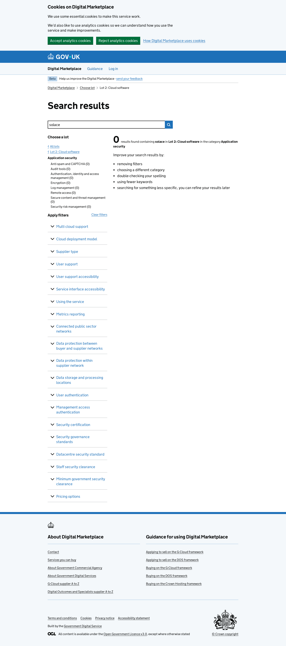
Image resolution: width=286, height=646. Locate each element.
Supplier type (67, 251)
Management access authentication (73, 409)
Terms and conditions (62, 618)
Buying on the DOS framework (166, 576)
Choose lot (87, 88)
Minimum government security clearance (80, 481)
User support (67, 264)
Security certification (73, 424)
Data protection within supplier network (74, 363)
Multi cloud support (72, 226)
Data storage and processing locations (79, 380)
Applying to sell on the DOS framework (172, 560)
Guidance (95, 68)
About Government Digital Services (72, 576)
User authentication (72, 395)
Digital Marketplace (64, 68)
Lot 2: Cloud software (64, 152)
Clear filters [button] (99, 214)
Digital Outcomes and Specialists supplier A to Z (80, 592)
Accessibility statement (134, 618)
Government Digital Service (83, 626)
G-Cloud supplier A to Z (63, 584)
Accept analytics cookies (70, 40)
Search (169, 125)
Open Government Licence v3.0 (125, 634)
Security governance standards (73, 439)
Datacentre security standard (80, 454)
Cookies (86, 618)
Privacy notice (104, 618)
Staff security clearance (75, 467)
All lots (54, 146)
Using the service (70, 301)
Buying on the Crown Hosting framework (174, 584)
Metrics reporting (70, 314)
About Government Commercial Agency (75, 568)
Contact (53, 552)
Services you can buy (62, 560)
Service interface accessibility (80, 289)
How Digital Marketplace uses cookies (174, 41)
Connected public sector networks (76, 329)
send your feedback (129, 79)
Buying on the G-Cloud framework (169, 568)
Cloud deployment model (76, 239)
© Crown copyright (225, 634)
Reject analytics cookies (118, 40)
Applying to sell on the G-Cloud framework (174, 552)
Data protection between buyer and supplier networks (79, 346)
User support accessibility (77, 276)
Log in (113, 68)
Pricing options (68, 496)
